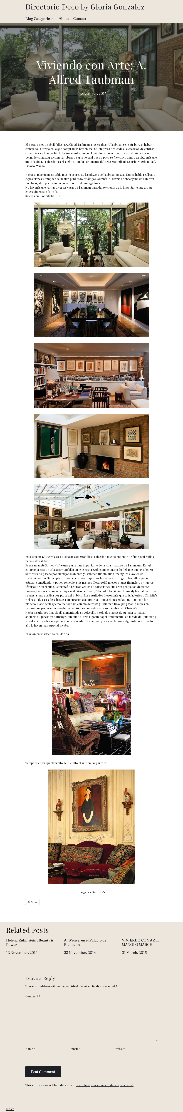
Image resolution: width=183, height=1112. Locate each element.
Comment (32, 996)
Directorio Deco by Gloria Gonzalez (85, 6)
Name (30, 1049)
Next (10, 1109)
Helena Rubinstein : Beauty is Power (30, 942)
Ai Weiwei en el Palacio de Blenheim (85, 942)
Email (75, 1049)
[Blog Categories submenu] (53, 19)
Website (120, 1049)
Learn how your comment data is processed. (104, 1085)
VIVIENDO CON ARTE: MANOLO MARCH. (141, 942)
